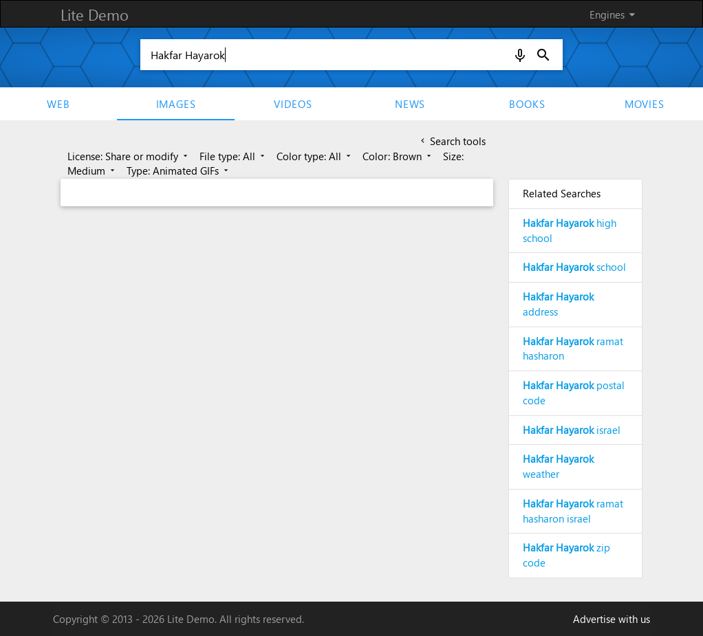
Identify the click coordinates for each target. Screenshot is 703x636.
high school (569, 230)
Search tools (452, 141)
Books (527, 104)
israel (571, 430)
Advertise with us (611, 619)
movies (644, 104)
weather (558, 466)
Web (58, 104)
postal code (574, 392)
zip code (566, 554)
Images (176, 104)
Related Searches (562, 193)
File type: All (233, 156)
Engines (615, 14)
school (574, 267)
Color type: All (315, 156)
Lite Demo (95, 14)
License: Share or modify (128, 156)
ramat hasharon (573, 348)
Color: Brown (398, 156)
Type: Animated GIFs (178, 170)
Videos (293, 104)
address (558, 303)
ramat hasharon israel (573, 510)
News (410, 104)
